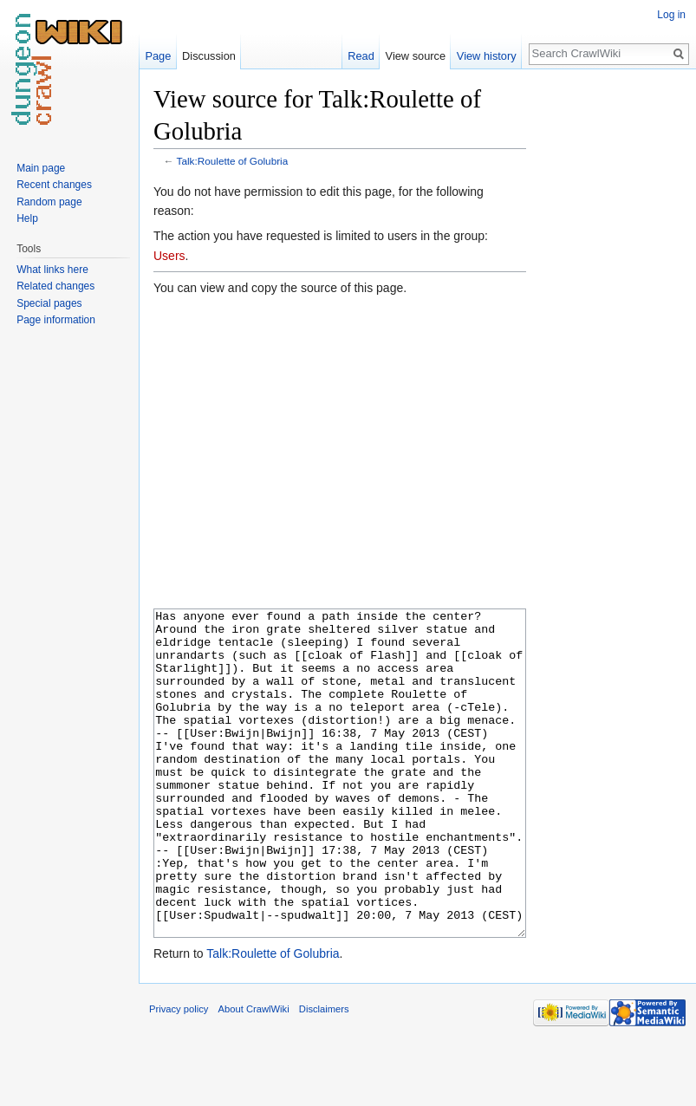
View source (416, 55)
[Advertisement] (612, 343)
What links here (52, 269)
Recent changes (54, 185)
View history (487, 55)
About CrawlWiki (253, 1074)
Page (158, 55)
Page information (55, 320)
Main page (40, 168)
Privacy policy (178, 1074)
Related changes (55, 286)
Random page (48, 202)
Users (169, 256)
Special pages (48, 303)
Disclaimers (324, 1074)
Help (27, 218)
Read (361, 55)
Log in (671, 15)
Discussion (209, 55)
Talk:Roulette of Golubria (233, 160)
